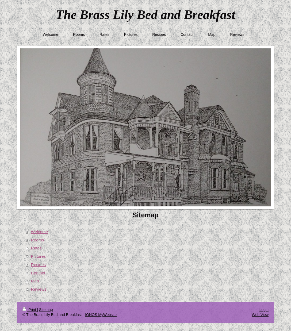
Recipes (38, 264)
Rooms (37, 240)
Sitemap (46, 309)
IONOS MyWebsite (101, 315)
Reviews (39, 289)
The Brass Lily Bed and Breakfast (145, 14)
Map (35, 281)
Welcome (39, 231)
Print (29, 309)
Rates (36, 248)
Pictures (38, 256)
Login (264, 309)
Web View (260, 315)
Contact (38, 273)
